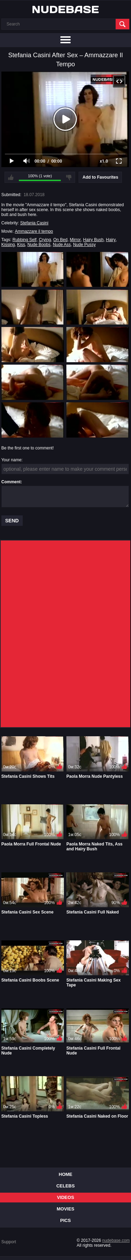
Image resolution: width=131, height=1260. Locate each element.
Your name (11, 459)
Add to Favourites (100, 177)
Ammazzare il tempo (34, 231)
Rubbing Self (25, 239)
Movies (65, 1208)
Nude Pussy (84, 244)
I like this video (11, 177)
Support (8, 1241)
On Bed (60, 239)
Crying (45, 239)
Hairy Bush (93, 239)
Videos (65, 1197)
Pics (65, 1220)
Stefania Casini (34, 223)
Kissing (8, 244)
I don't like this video (69, 177)
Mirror (75, 239)
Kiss (21, 244)
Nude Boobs (38, 244)
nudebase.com (116, 1240)
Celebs (65, 1185)
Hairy (111, 239)
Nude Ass (62, 244)
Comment (11, 481)
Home (65, 1174)
